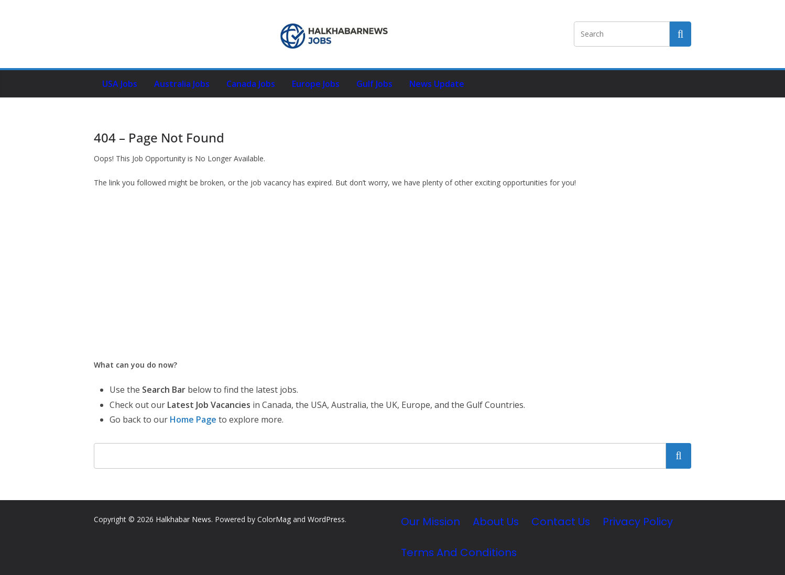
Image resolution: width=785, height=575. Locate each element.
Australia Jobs (182, 84)
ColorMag (274, 519)
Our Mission (430, 521)
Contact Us (560, 521)
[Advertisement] (392, 274)
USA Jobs (119, 84)
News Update (436, 84)
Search (678, 455)
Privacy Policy (638, 521)
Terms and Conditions (459, 552)
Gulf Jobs (374, 84)
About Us (496, 521)
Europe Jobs (316, 84)
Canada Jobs (250, 84)
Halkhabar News (183, 519)
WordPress (326, 519)
